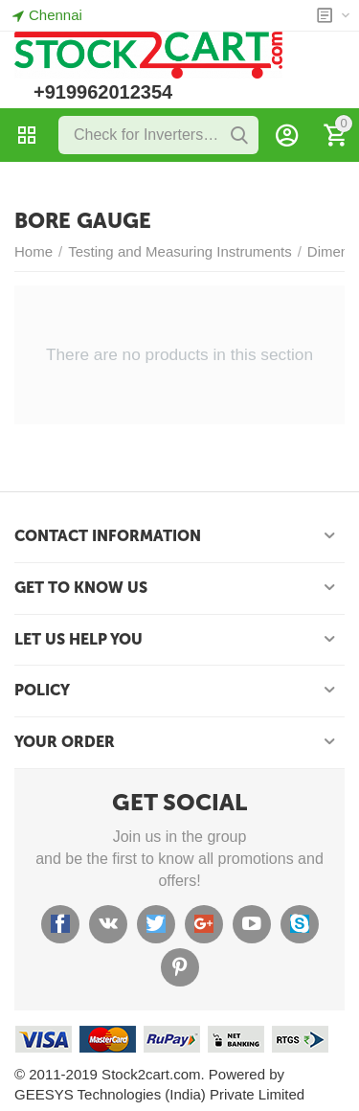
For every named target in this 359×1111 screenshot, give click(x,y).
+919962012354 (103, 91)
